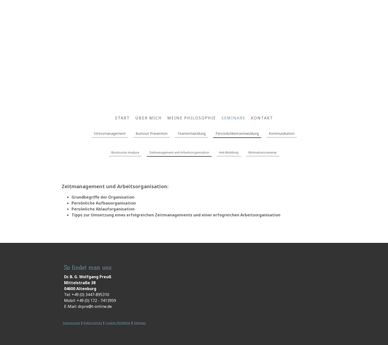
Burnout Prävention (152, 133)
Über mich (148, 118)
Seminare (233, 118)
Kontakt (262, 118)
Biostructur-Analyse (125, 152)
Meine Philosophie (191, 118)
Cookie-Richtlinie (117, 323)
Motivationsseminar (262, 152)
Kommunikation (281, 133)
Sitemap (140, 323)
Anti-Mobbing (229, 152)
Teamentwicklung (191, 133)
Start (122, 118)
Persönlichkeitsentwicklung (237, 133)
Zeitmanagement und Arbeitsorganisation (179, 152)
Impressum (71, 323)
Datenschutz (92, 323)
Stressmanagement (110, 133)
